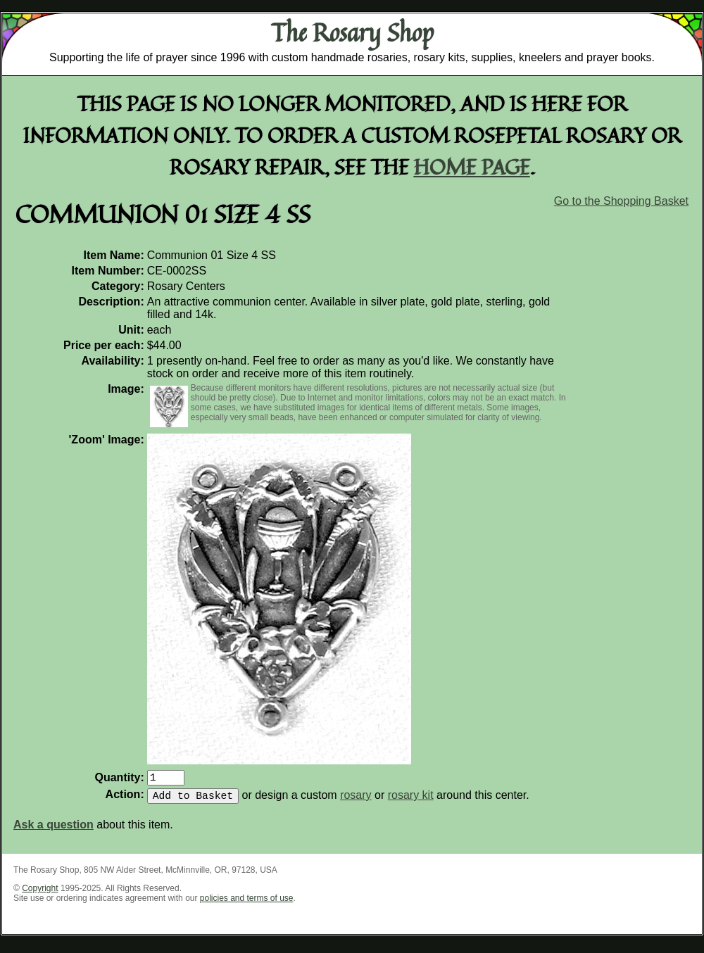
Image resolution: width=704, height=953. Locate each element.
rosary (355, 801)
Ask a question (53, 830)
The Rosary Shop (352, 32)
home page (472, 166)
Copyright (40, 894)
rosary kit (411, 801)
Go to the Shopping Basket (621, 201)
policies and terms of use (247, 904)
